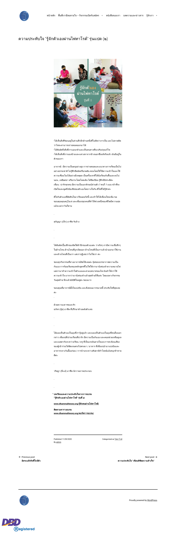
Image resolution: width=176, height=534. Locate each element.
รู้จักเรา (150, 15)
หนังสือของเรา (113, 15)
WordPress (152, 500)
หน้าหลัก (51, 15)
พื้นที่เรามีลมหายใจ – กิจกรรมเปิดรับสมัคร (78, 15)
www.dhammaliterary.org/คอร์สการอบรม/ (74, 413)
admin (58, 442)
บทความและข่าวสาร (133, 15)
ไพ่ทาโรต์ (118, 439)
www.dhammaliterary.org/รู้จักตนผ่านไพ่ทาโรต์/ (76, 403)
